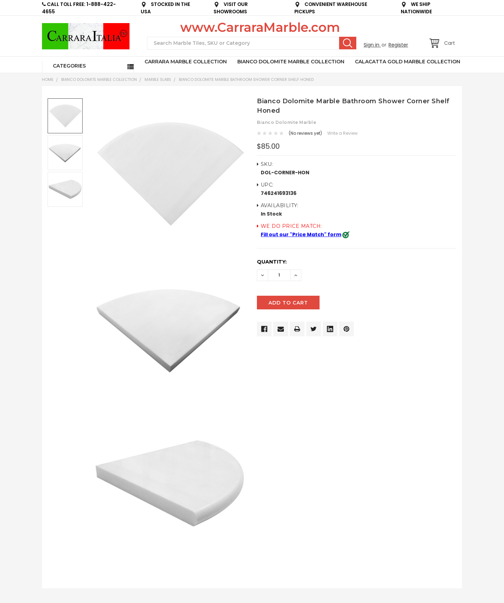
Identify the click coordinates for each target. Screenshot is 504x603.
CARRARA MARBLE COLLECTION (186, 61)
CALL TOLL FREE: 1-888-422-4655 (79, 8)
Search (348, 43)
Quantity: (272, 262)
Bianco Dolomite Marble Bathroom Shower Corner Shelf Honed (246, 79)
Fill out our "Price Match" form (301, 234)
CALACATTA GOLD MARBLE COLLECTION (407, 61)
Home (48, 79)
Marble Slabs (158, 79)
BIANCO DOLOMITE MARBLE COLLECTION (290, 61)
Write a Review (342, 133)
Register (398, 44)
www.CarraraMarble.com (260, 27)
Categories (69, 66)
